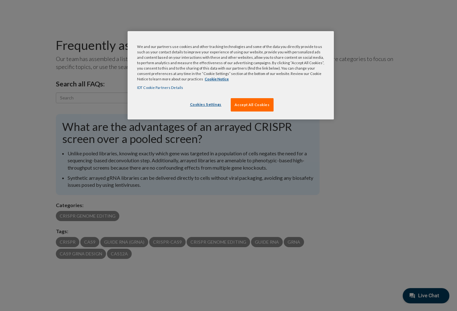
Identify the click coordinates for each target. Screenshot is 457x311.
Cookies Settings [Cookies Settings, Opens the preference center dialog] (206, 104)
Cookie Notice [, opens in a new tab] (217, 79)
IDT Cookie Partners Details (160, 87)
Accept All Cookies (252, 105)
